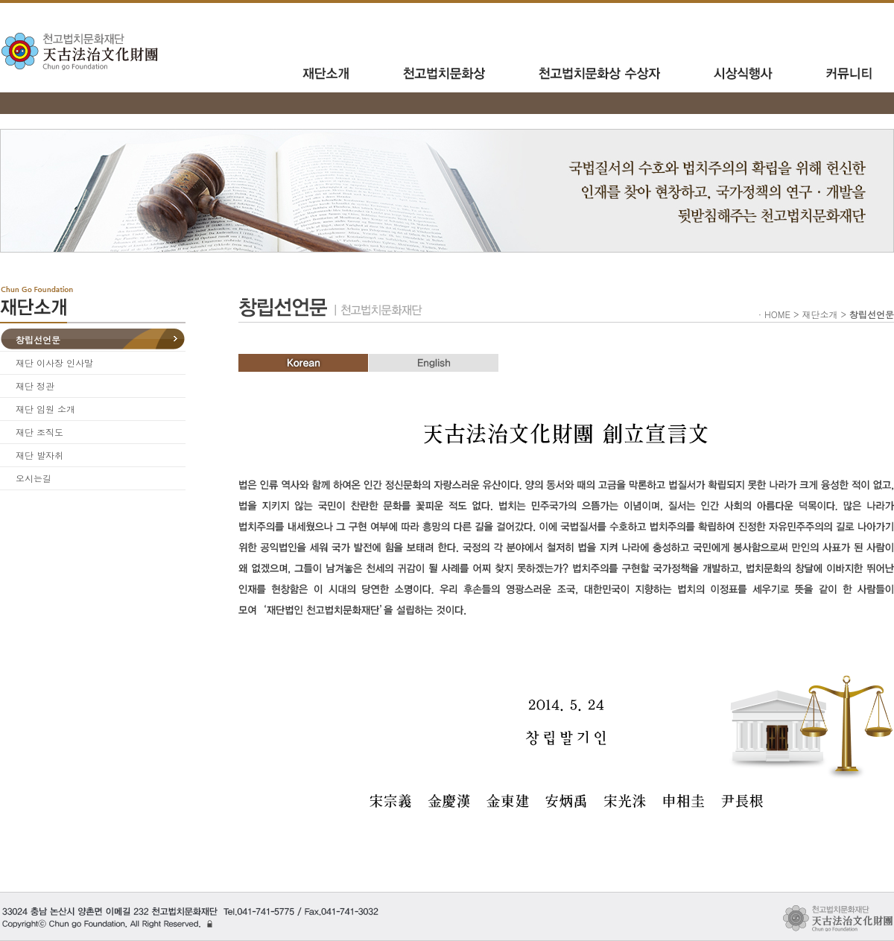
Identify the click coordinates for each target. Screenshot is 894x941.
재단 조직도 (39, 431)
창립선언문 (38, 339)
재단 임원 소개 (45, 408)
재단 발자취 (39, 455)
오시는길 (33, 478)
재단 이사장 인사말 (54, 362)
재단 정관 (35, 385)
